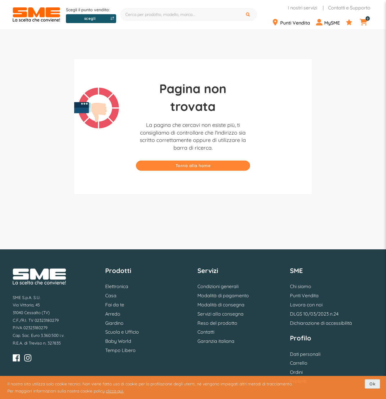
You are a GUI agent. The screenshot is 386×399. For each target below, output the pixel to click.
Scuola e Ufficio (122, 332)
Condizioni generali (218, 286)
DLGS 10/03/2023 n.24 (314, 314)
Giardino (114, 323)
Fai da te (114, 305)
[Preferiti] (352, 22)
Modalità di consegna (220, 305)
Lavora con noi (306, 305)
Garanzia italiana (215, 341)
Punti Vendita (304, 295)
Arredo (112, 314)
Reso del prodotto (217, 323)
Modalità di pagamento (223, 295)
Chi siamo (300, 286)
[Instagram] (27, 359)
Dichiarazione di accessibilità (321, 323)
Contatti (205, 332)
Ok (372, 384)
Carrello (298, 363)
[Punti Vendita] (293, 22)
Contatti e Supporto (349, 8)
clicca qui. (115, 391)
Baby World (118, 341)
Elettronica (116, 286)
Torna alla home (193, 165)
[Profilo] (330, 22)
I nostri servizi (302, 8)
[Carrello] (367, 22)
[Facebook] (16, 359)
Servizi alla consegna (220, 314)
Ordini (296, 372)
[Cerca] (249, 14)
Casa (110, 295)
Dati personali (305, 354)
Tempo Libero (120, 350)
